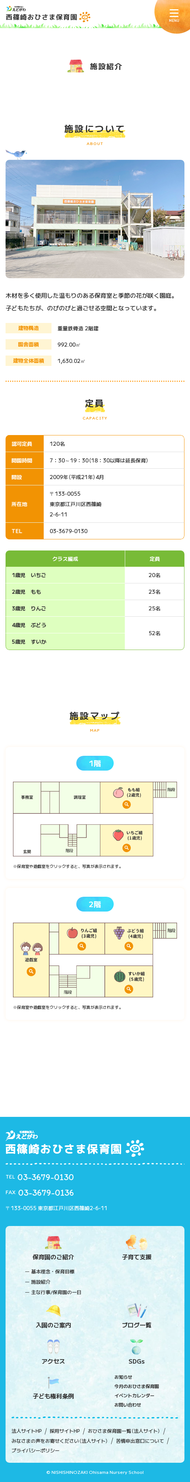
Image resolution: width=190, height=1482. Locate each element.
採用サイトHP (65, 1431)
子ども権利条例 (53, 1387)
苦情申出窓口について (140, 1441)
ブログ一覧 (137, 1316)
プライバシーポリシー (35, 1450)
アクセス (53, 1352)
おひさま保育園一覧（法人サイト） (124, 1431)
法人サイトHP (26, 1431)
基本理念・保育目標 (52, 1271)
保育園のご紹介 (53, 1248)
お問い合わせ (127, 1404)
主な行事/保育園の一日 (56, 1292)
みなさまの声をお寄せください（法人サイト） (59, 1441)
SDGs (137, 1352)
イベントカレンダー (134, 1395)
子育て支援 (137, 1248)
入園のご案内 (53, 1316)
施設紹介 (40, 1281)
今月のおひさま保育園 (136, 1386)
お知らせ (123, 1377)
